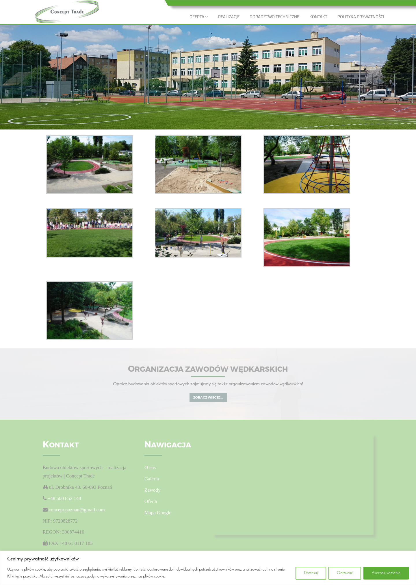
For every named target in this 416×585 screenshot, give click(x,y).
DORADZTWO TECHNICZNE (274, 16)
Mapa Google (157, 512)
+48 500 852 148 (64, 498)
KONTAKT (318, 16)
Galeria (151, 479)
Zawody (152, 490)
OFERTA (199, 16)
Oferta (150, 501)
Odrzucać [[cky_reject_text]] (345, 573)
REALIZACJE (228, 16)
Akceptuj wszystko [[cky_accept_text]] (386, 573)
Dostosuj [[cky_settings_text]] (311, 573)
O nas (150, 467)
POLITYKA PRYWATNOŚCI (360, 16)
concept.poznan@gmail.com (77, 509)
